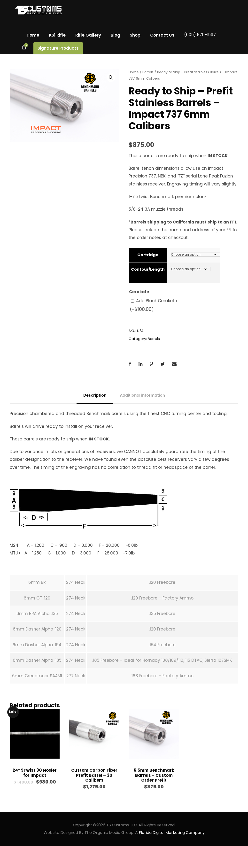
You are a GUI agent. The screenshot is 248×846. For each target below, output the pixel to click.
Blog (115, 35)
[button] (111, 77)
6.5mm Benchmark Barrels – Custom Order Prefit (154, 775)
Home (33, 35)
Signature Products (58, 48)
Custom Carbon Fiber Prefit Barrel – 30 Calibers (94, 775)
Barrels (148, 72)
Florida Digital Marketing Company (172, 832)
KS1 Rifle (57, 35)
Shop (135, 35)
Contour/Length (148, 269)
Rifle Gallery (88, 35)
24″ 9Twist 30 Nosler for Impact (35, 772)
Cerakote (139, 292)
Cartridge (147, 255)
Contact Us (162, 35)
